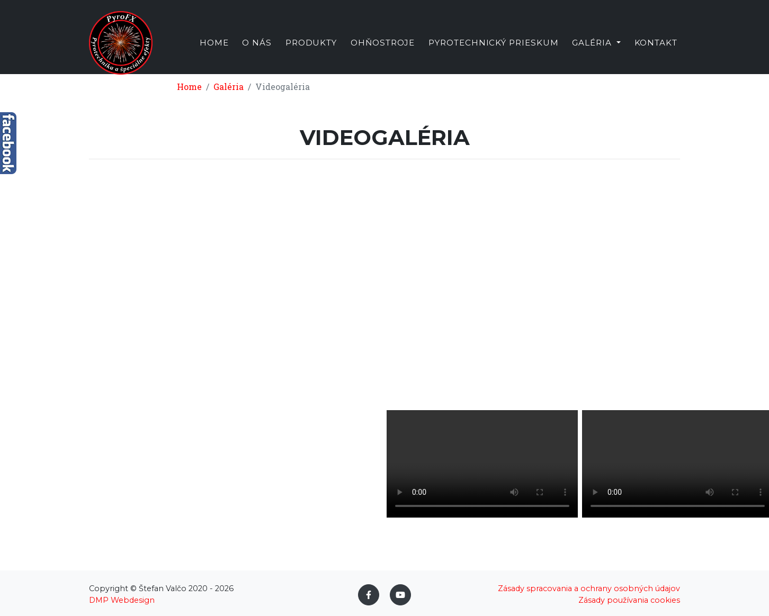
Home (214, 55)
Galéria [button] (593, 55)
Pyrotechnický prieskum (493, 55)
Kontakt (656, 55)
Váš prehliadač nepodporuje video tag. (482, 464)
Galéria (228, 86)
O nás (257, 55)
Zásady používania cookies (629, 600)
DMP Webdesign (122, 600)
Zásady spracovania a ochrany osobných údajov (589, 588)
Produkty (311, 55)
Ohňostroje (383, 55)
